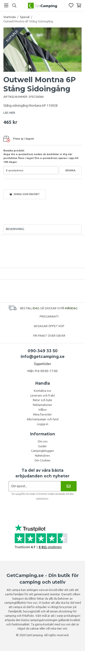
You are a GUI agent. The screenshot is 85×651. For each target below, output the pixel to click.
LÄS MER (9, 112)
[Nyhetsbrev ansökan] (35, 486)
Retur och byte (42, 400)
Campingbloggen (42, 450)
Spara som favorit (25, 194)
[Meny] (6, 5)
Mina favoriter (42, 414)
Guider (42, 446)
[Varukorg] (79, 5)
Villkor (42, 409)
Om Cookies (42, 460)
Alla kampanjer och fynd (42, 419)
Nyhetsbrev (42, 455)
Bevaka (70, 170)
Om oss (43, 441)
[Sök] (14, 5)
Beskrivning (15, 228)
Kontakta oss (42, 390)
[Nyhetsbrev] (68, 486)
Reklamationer (42, 404)
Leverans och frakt (42, 395)
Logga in (42, 424)
